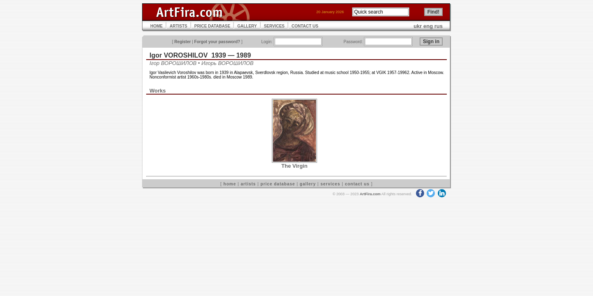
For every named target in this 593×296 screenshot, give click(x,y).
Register (182, 41)
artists (248, 184)
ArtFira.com (370, 194)
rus (438, 26)
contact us (357, 184)
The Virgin (294, 166)
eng (428, 26)
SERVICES (274, 26)
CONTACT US (305, 26)
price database (278, 184)
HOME (156, 26)
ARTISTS (178, 26)
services (330, 184)
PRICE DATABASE (212, 26)
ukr (417, 26)
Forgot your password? (217, 41)
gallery (308, 184)
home (230, 184)
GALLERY (247, 26)
